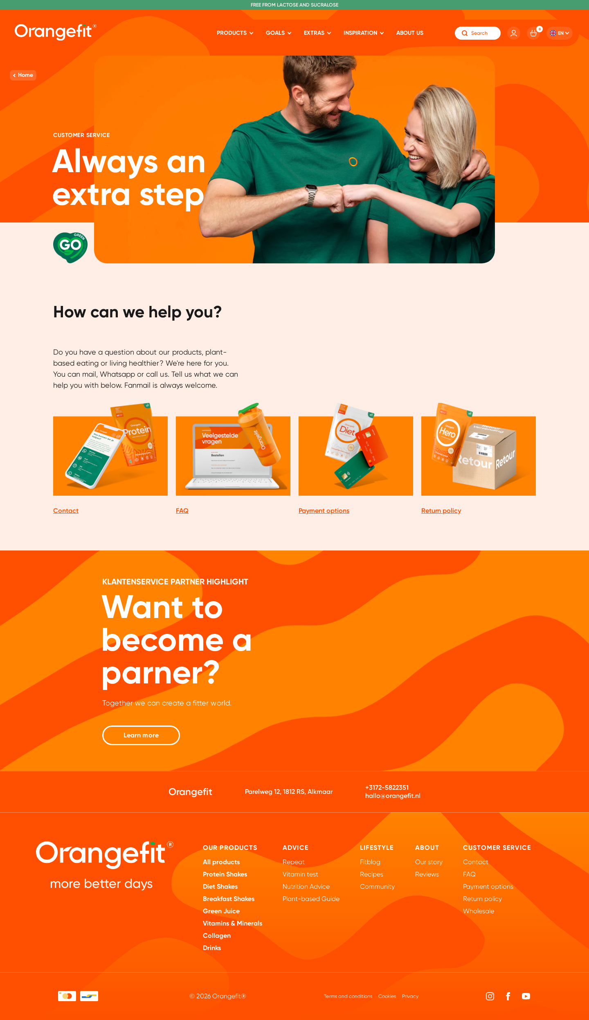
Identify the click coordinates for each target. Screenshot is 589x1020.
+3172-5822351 (387, 787)
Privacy (410, 996)
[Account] (513, 33)
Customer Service (497, 847)
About (427, 847)
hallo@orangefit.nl (392, 796)
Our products (230, 847)
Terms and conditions (348, 996)
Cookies (387, 996)
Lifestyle (376, 847)
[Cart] (533, 33)
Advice (295, 847)
